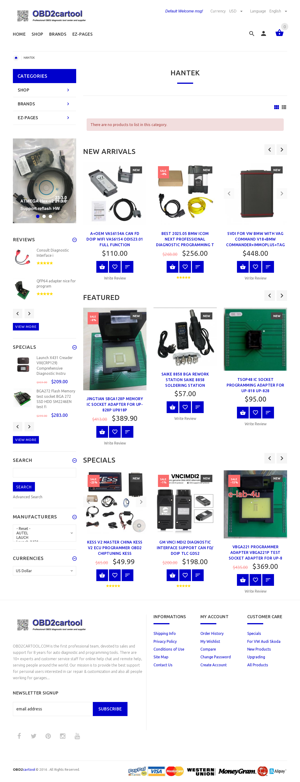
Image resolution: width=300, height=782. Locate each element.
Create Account (213, 665)
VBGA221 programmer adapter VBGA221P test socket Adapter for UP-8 (255, 552)
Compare (208, 649)
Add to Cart (102, 267)
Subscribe (110, 709)
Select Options (172, 407)
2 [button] (43, 213)
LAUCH (44, 537)
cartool (24, 769)
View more (26, 327)
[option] (115, 223)
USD (236, 11)
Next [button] (29, 313)
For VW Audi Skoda (264, 641)
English (278, 11)
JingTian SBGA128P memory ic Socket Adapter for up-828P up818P (114, 404)
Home (16, 58)
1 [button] (37, 213)
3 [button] (50, 213)
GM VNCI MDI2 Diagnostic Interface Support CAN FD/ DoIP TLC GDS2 (185, 548)
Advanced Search (27, 497)
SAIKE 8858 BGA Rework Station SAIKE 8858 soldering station (185, 379)
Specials (254, 633)
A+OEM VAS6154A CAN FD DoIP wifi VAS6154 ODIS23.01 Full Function (114, 239)
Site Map (161, 657)
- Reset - (44, 528)
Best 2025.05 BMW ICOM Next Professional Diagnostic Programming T (185, 239)
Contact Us (163, 665)
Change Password (215, 657)
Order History (212, 633)
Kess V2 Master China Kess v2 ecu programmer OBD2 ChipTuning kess (114, 548)
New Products (259, 649)
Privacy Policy (165, 641)
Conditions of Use (169, 649)
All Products (257, 665)
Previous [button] (17, 313)
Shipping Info (165, 633)
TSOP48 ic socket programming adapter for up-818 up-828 (255, 385)
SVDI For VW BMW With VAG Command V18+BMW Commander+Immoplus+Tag (255, 239)
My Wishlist (210, 641)
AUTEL (44, 533)
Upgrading (256, 657)
